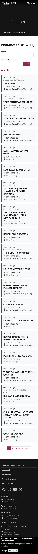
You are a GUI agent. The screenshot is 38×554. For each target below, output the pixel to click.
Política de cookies (9, 483)
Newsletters (6, 474)
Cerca (3, 51)
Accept (4, 552)
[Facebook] (4, 490)
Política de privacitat (9, 479)
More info (4, 547)
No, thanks (13, 552)
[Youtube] (15, 490)
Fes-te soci (6, 470)
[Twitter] (21, 490)
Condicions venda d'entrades (13, 465)
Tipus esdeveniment (9, 60)
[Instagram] (9, 490)
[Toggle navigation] (31, 2)
